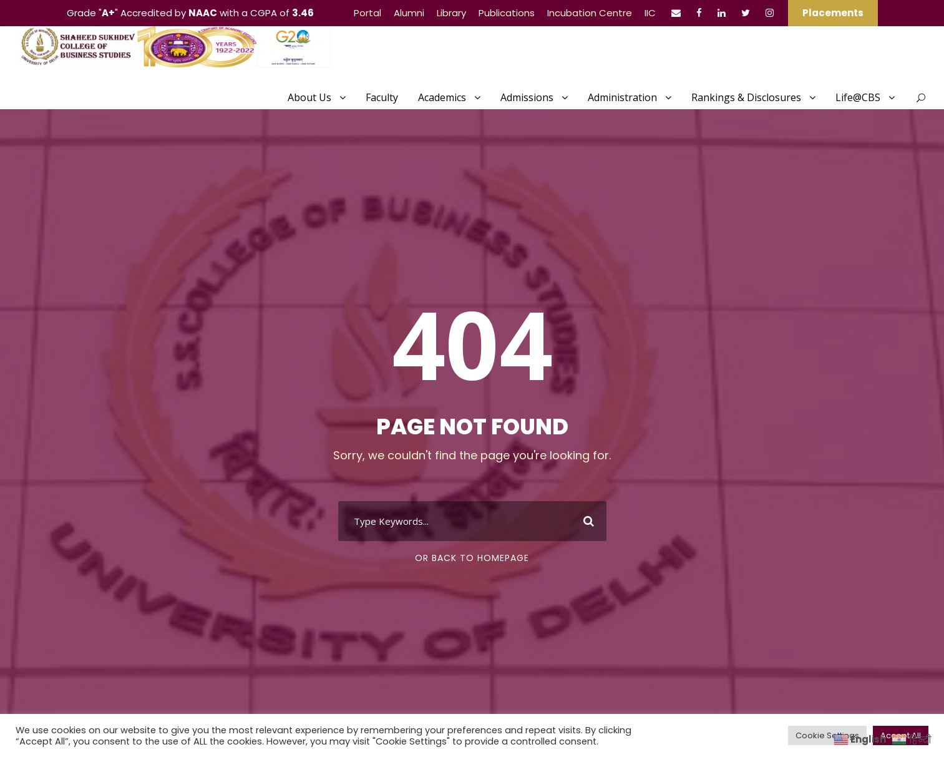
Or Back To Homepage (472, 558)
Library (451, 12)
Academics (442, 97)
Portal (367, 12)
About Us (309, 97)
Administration (622, 97)
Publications (507, 12)
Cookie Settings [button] (827, 735)
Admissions (526, 97)
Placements (833, 12)
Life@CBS (857, 97)
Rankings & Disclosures (746, 97)
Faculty (382, 97)
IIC (650, 12)
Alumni (409, 12)
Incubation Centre (589, 12)
